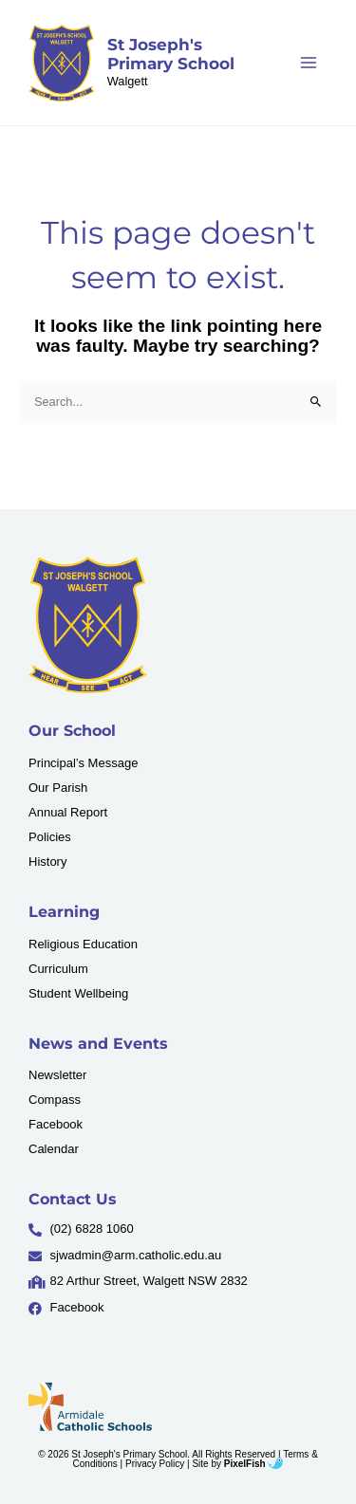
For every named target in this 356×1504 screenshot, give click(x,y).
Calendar (53, 1149)
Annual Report (67, 812)
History (47, 861)
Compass (54, 1099)
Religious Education (83, 944)
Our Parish (57, 787)
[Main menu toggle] (309, 62)
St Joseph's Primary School (170, 54)
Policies (49, 837)
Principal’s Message (83, 763)
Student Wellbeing (78, 993)
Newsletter (57, 1075)
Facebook (55, 1124)
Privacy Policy (154, 1463)
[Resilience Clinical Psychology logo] (87, 625)
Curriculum (58, 969)
